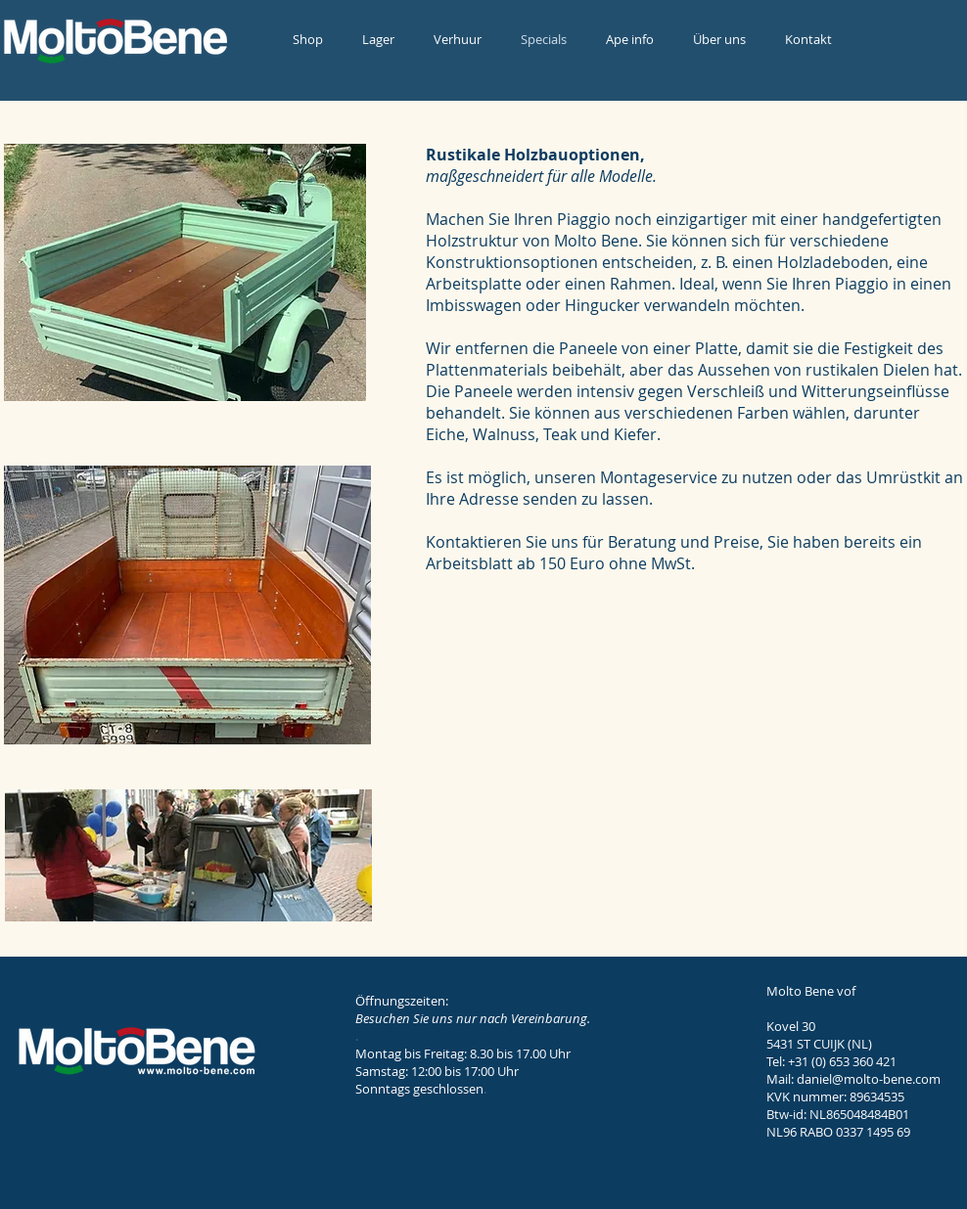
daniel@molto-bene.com (869, 1079)
